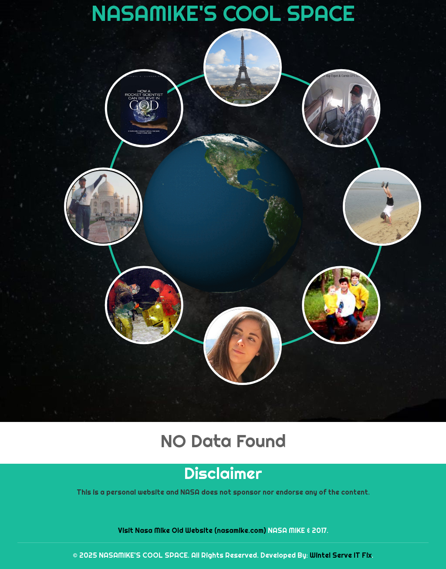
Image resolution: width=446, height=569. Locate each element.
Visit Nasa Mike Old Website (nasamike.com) (192, 530)
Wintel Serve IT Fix (341, 555)
